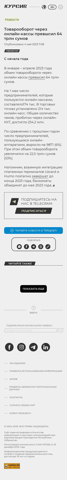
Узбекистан (12, 51)
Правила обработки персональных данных (33, 388)
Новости (12, 20)
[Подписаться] (60, 330)
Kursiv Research (20, 413)
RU (52, 7)
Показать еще (33, 288)
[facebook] (9, 347)
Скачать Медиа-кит (22, 405)
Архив (13, 379)
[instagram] (21, 347)
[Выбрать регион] (44, 7)
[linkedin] (45, 347)
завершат (40, 176)
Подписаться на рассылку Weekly (29, 325)
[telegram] (33, 347)
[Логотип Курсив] (15, 6)
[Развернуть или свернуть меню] (60, 7)
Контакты (16, 397)
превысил (36, 77)
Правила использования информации (35, 371)
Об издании (17, 363)
